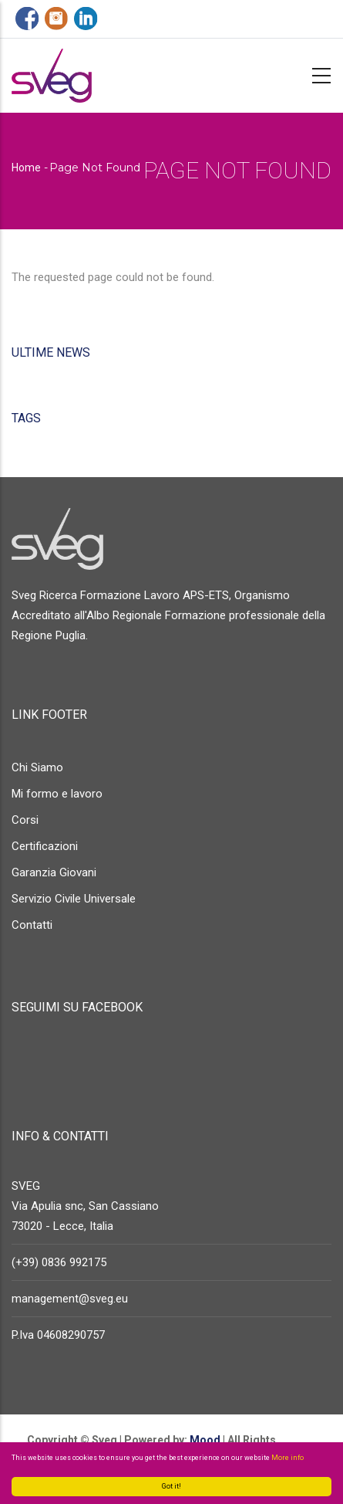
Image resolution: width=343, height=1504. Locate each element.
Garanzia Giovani (54, 872)
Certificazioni (45, 846)
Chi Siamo (37, 767)
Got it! (171, 1486)
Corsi (25, 820)
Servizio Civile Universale (74, 899)
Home (26, 167)
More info (287, 1458)
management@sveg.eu (70, 1299)
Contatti (32, 925)
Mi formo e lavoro (57, 794)
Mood (203, 1440)
